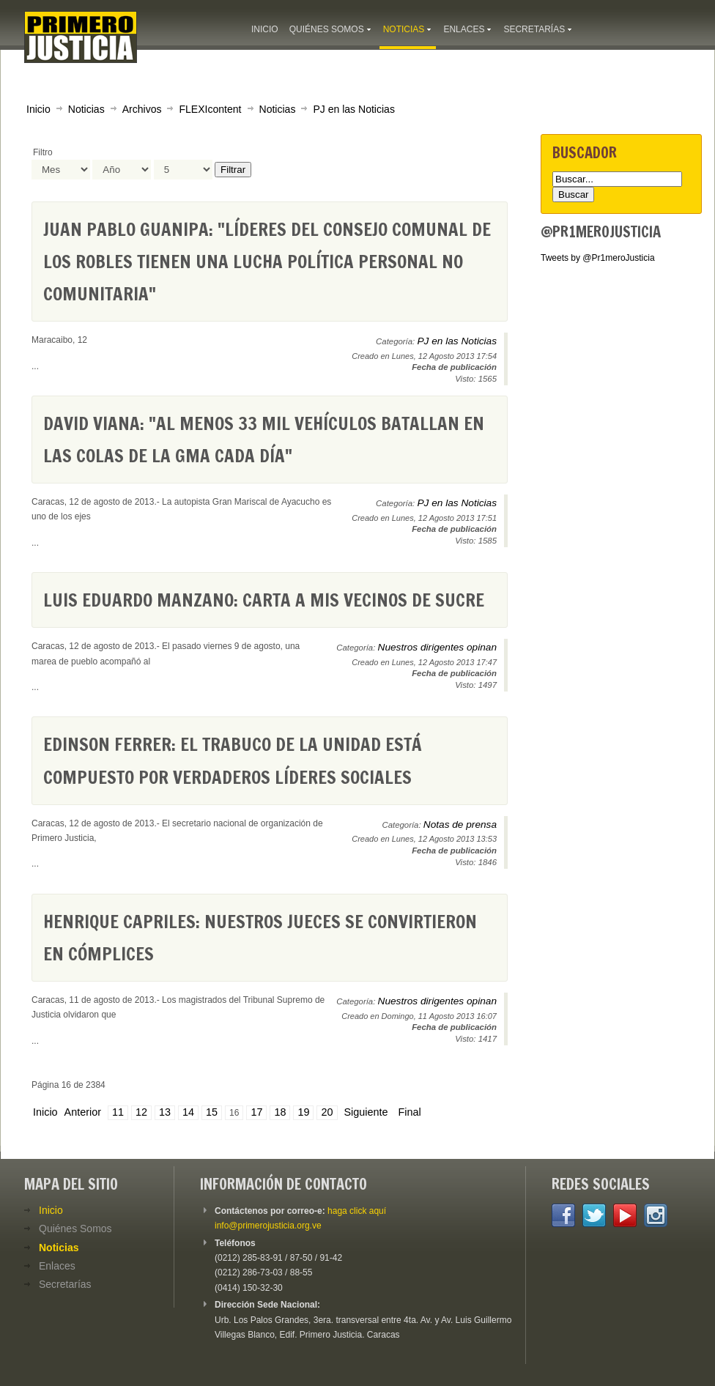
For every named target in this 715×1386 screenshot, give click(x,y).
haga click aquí (356, 1211)
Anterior (82, 1112)
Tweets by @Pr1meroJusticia (598, 258)
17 (256, 1112)
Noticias (86, 109)
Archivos (142, 109)
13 (165, 1112)
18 (280, 1112)
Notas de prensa (460, 824)
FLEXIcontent (210, 109)
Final (410, 1112)
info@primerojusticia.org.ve (268, 1225)
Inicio (38, 109)
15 (212, 1112)
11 (118, 1112)
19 (303, 1112)
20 (327, 1112)
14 (188, 1112)
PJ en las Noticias (354, 109)
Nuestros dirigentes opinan (437, 647)
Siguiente (366, 1112)
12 (141, 1112)
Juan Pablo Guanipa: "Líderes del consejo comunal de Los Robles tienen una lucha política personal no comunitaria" (267, 261)
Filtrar (233, 169)
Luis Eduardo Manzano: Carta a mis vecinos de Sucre (263, 599)
